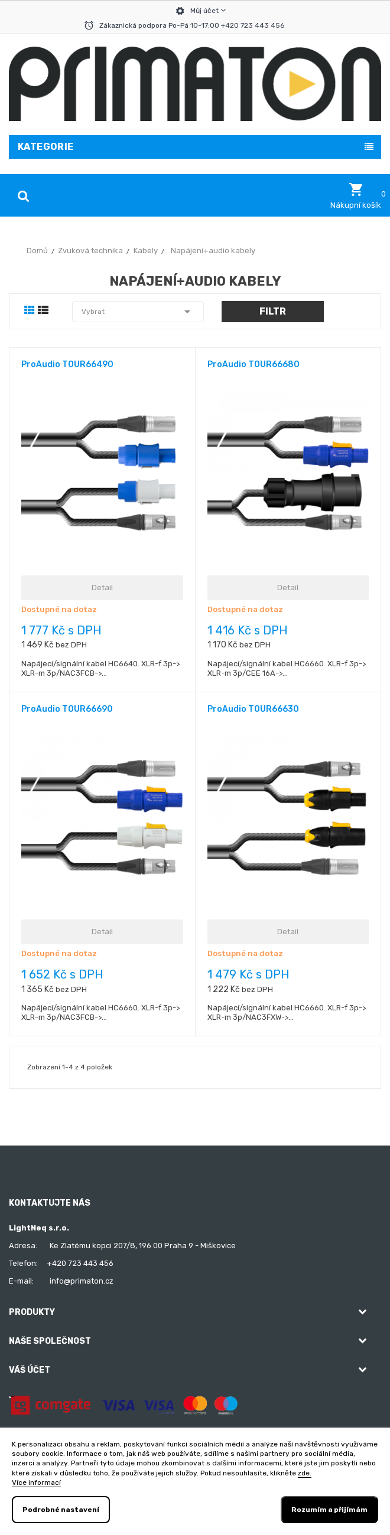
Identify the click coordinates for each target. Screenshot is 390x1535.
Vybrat (138, 312)
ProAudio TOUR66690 (67, 709)
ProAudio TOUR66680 (253, 364)
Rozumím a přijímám (329, 1509)
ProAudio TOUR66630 (253, 709)
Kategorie (46, 146)
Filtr (272, 311)
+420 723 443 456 (80, 1263)
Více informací (36, 1482)
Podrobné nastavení (60, 1509)
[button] (355, 196)
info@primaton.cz (81, 1281)
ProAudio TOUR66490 (67, 364)
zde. (304, 1473)
